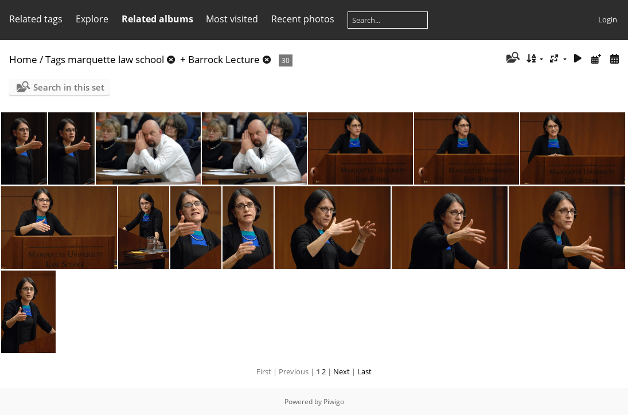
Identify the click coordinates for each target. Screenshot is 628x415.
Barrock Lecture (224, 59)
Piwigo (333, 401)
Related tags (36, 19)
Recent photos (302, 19)
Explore (92, 19)
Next (341, 371)
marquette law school (116, 59)
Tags (55, 59)
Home (23, 59)
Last (364, 371)
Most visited (232, 19)
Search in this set (68, 87)
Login (607, 19)
